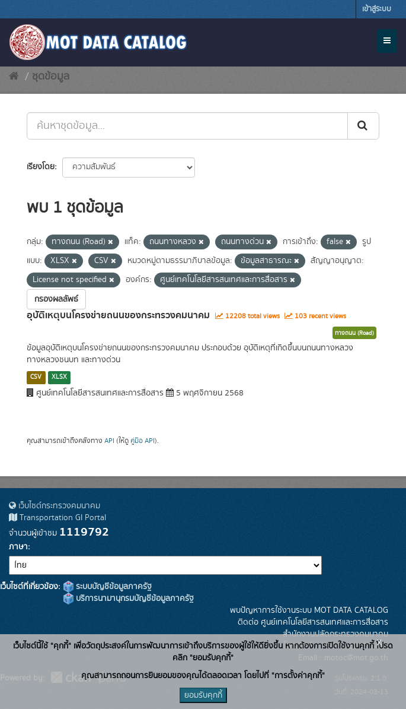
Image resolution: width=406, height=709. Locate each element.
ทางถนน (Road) (354, 333)
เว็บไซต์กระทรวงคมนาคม (54, 506)
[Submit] (363, 126)
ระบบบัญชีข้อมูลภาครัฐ (107, 587)
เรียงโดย (41, 167)
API (109, 441)
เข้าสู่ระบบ (376, 9)
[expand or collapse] (387, 41)
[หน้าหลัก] (14, 76)
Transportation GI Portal (57, 518)
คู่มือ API (142, 441)
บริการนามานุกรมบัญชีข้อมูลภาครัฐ (128, 598)
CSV (35, 377)
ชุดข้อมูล (50, 76)
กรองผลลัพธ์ (56, 299)
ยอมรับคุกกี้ (203, 695)
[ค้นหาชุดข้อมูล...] (187, 126)
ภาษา (18, 547)
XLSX (59, 377)
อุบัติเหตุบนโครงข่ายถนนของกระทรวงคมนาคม (118, 315)
